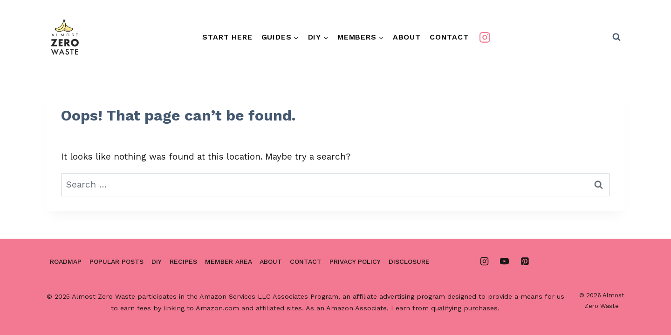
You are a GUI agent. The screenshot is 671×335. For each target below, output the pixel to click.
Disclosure (409, 261)
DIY (156, 261)
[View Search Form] (616, 37)
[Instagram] (484, 37)
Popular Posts (116, 261)
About (407, 37)
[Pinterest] (525, 261)
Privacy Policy (355, 261)
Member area (228, 261)
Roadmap (66, 261)
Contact (449, 37)
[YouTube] (505, 261)
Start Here (227, 37)
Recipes (183, 261)
